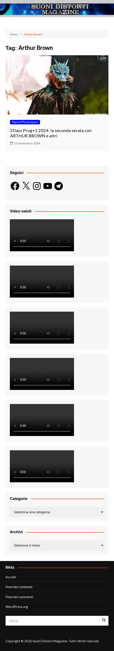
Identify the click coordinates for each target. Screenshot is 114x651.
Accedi (11, 577)
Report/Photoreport (25, 122)
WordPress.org (17, 606)
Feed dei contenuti (19, 587)
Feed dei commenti (19, 597)
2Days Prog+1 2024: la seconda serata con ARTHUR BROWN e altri (51, 133)
